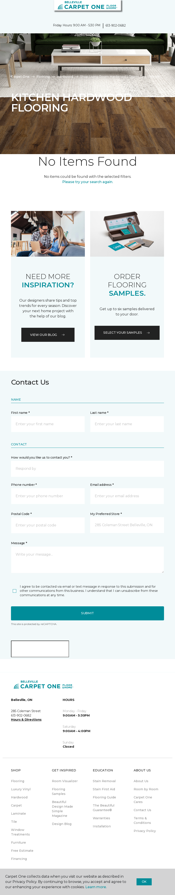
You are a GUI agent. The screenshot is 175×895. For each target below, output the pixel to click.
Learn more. (96, 887)
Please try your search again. (87, 182)
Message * (19, 543)
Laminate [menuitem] (18, 814)
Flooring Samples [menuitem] (59, 791)
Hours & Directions (26, 720)
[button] (158, 8)
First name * (20, 412)
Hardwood (65, 77)
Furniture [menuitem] (18, 843)
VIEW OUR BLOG (48, 335)
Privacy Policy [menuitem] (145, 831)
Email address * (102, 484)
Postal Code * (21, 513)
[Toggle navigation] (6, 9)
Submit (87, 613)
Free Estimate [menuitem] (22, 851)
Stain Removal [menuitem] (104, 781)
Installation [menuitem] (102, 826)
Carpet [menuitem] (16, 805)
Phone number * (24, 484)
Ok (144, 882)
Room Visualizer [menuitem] (65, 781)
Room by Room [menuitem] (146, 789)
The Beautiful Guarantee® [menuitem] (103, 807)
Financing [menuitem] (19, 859)
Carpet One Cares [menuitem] (143, 799)
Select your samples (127, 333)
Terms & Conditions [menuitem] (142, 820)
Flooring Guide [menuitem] (104, 797)
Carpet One (20, 77)
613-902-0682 (116, 25)
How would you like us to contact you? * (41, 457)
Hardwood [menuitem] (19, 797)
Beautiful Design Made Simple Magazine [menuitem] (62, 809)
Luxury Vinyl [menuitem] (21, 789)
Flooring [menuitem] (17, 781)
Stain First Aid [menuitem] (104, 789)
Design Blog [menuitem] (61, 824)
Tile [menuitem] (14, 822)
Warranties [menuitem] (101, 818)
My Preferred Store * (106, 513)
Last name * (99, 412)
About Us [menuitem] (141, 781)
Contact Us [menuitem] (142, 810)
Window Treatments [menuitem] (20, 832)
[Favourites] (163, 8)
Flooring (43, 77)
